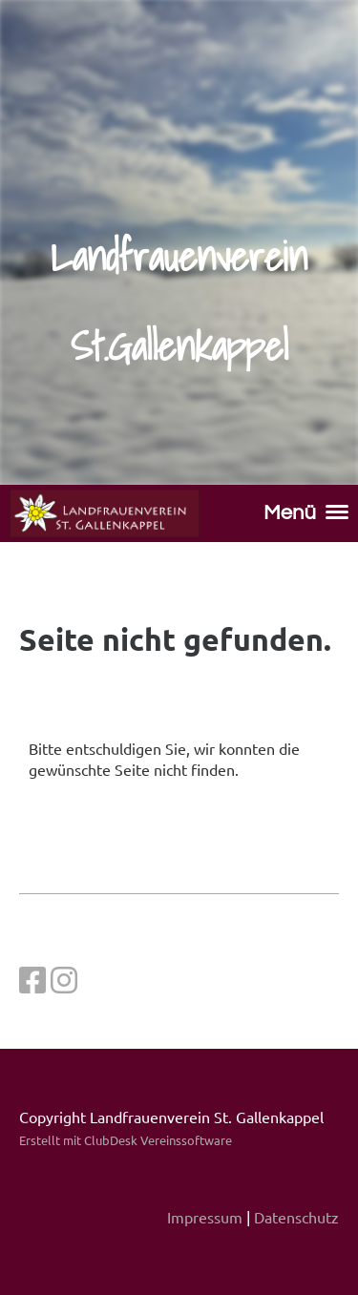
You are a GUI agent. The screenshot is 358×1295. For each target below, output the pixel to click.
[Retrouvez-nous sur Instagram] (64, 979)
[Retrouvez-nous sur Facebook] (32, 979)
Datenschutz (296, 1216)
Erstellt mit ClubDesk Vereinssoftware (125, 1140)
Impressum (204, 1216)
